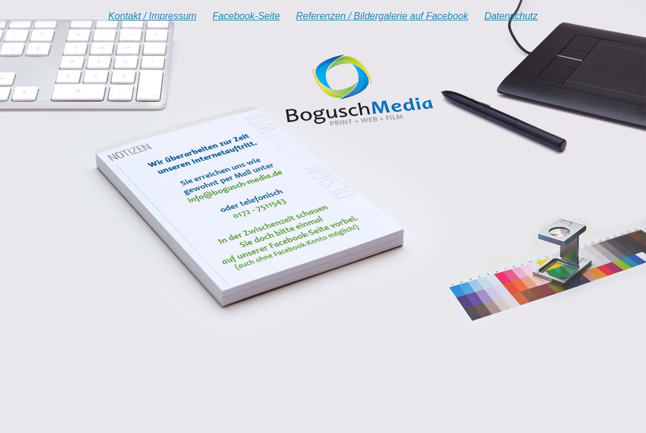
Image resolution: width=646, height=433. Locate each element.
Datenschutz (511, 16)
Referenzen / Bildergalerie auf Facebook (382, 16)
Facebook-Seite (246, 16)
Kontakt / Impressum (152, 16)
